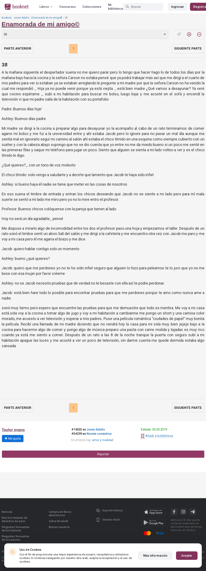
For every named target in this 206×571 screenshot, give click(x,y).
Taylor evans (13, 430)
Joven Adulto (21, 17)
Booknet (6, 17)
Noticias (7, 511)
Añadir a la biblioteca (159, 435)
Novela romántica (99, 433)
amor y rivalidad (102, 440)
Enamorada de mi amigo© (46, 17)
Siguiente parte (188, 48)
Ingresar (177, 7)
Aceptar (186, 555)
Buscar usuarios (59, 527)
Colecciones (91, 7)
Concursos (67, 7)
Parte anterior (17, 48)
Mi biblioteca (115, 7)
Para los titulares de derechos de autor (14, 519)
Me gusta (13, 438)
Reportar (103, 454)
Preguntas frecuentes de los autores (15, 538)
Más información (155, 555)
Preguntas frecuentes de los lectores (15, 528)
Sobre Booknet (58, 521)
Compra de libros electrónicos (60, 513)
